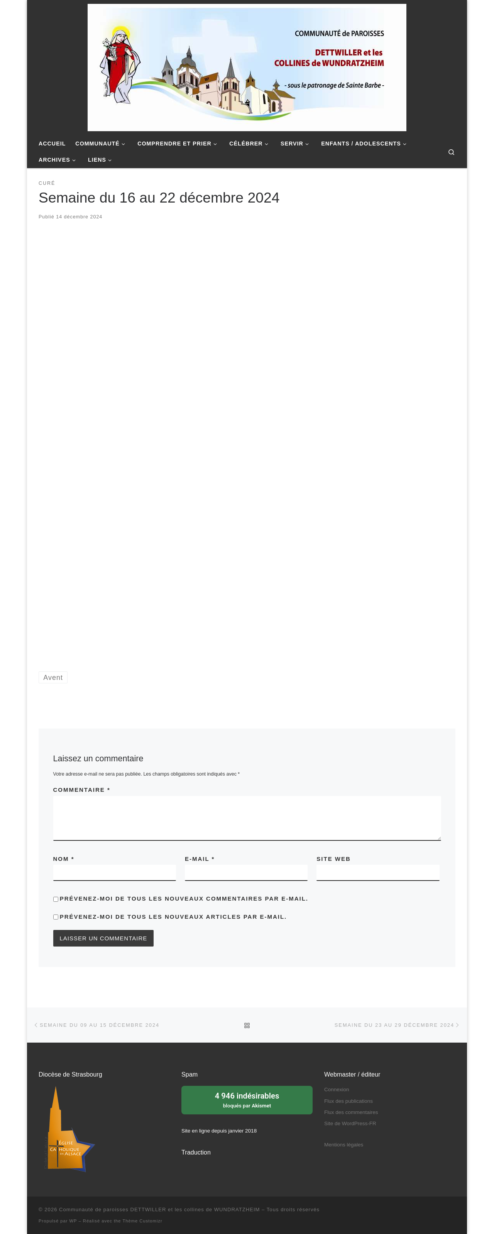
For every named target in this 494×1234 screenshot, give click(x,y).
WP (73, 1221)
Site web (333, 858)
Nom (63, 858)
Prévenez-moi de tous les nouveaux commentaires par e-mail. (184, 898)
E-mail (200, 858)
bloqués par (247, 1099)
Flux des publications (348, 1101)
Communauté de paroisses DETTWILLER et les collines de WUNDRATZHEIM (159, 1209)
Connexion (336, 1089)
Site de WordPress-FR (350, 1123)
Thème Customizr (142, 1221)
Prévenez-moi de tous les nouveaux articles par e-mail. (173, 916)
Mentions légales (343, 1145)
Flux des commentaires (351, 1112)
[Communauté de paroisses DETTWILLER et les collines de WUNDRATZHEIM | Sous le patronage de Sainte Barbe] (247, 66)
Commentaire (81, 789)
